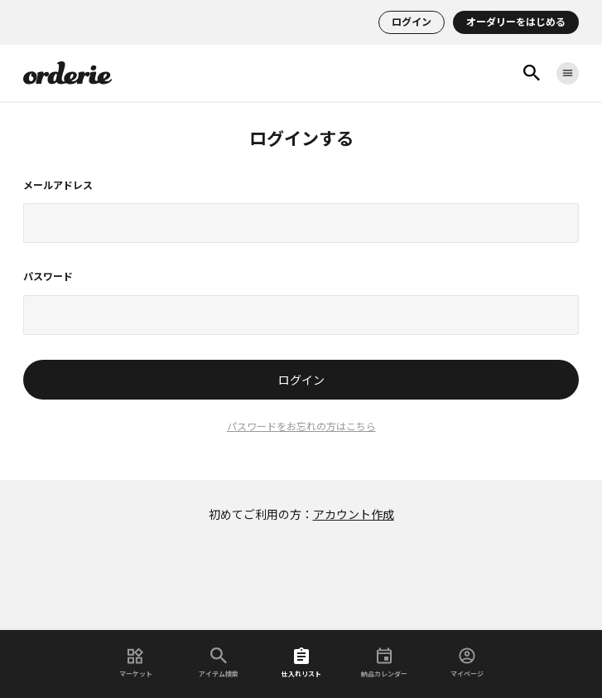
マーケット (135, 662)
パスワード (48, 277)
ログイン (411, 22)
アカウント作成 (353, 514)
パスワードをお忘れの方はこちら (301, 427)
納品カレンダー (384, 662)
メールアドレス (58, 186)
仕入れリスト (301, 662)
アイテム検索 (218, 662)
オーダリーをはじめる (516, 22)
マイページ (467, 662)
